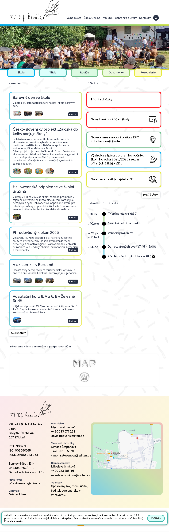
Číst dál (73, 111)
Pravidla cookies (13, 521)
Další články (18, 330)
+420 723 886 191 (62, 468)
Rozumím (155, 518)
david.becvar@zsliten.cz (67, 433)
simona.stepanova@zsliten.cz (71, 453)
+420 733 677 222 (63, 429)
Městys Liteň (17, 492)
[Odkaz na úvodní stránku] (34, 11)
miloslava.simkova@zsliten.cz (70, 472)
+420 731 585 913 (62, 448)
